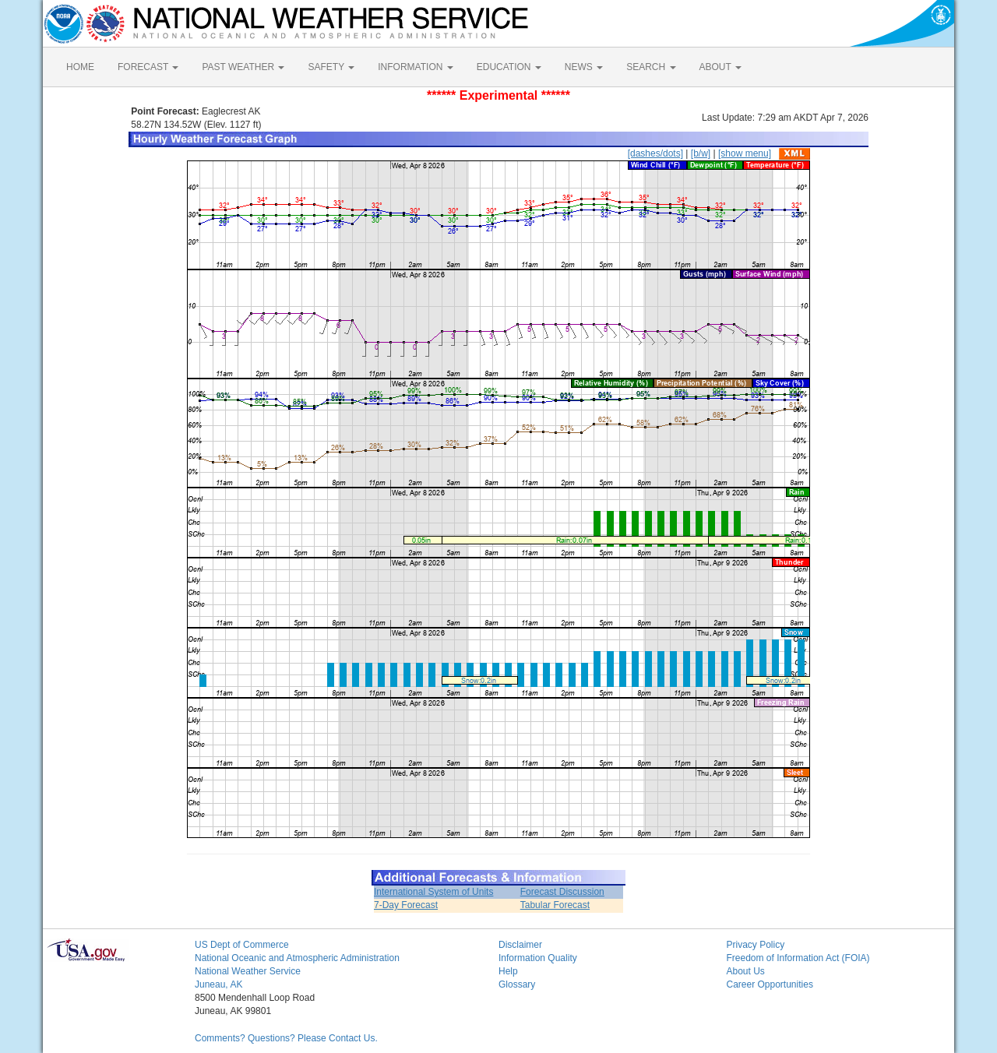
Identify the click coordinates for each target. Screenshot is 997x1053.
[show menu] (744, 153)
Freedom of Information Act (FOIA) (798, 958)
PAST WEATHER (243, 67)
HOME (80, 67)
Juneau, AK (218, 984)
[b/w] (700, 153)
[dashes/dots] (655, 153)
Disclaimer (520, 944)
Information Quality (537, 958)
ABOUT (720, 67)
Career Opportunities (770, 984)
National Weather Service (248, 971)
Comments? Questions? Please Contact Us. (286, 1038)
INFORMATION (415, 67)
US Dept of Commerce (242, 944)
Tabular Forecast (555, 905)
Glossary (516, 984)
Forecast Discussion (562, 891)
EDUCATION (509, 67)
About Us (746, 971)
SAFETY (331, 67)
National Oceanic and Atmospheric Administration (297, 958)
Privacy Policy (756, 944)
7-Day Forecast (406, 905)
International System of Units (433, 891)
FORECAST (148, 67)
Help (508, 971)
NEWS (584, 67)
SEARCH (650, 67)
